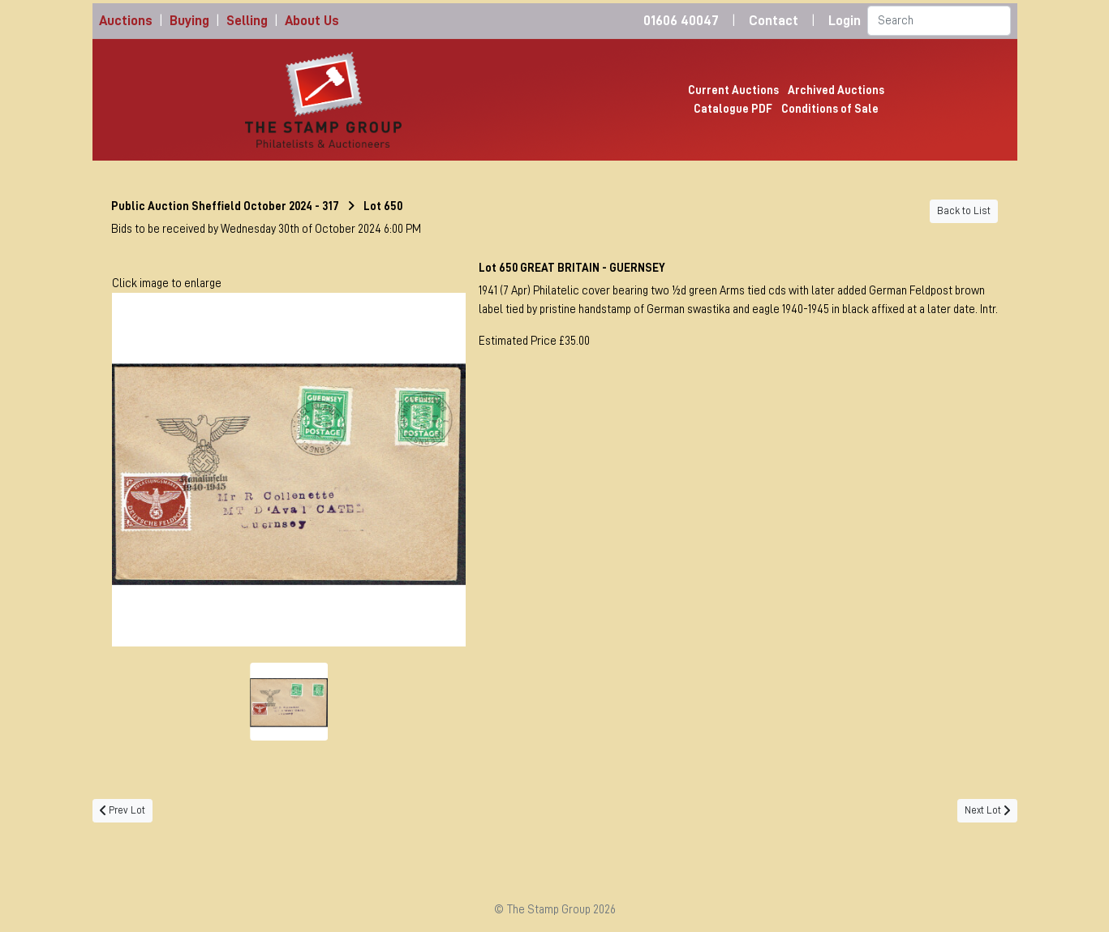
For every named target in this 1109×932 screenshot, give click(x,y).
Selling (247, 21)
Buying (189, 21)
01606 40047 (681, 21)
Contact (773, 21)
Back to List (964, 211)
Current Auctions (733, 90)
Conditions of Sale (830, 108)
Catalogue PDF (733, 108)
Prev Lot (122, 810)
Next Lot (987, 810)
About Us (312, 21)
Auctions (126, 21)
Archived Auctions (836, 90)
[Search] (939, 21)
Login (844, 21)
